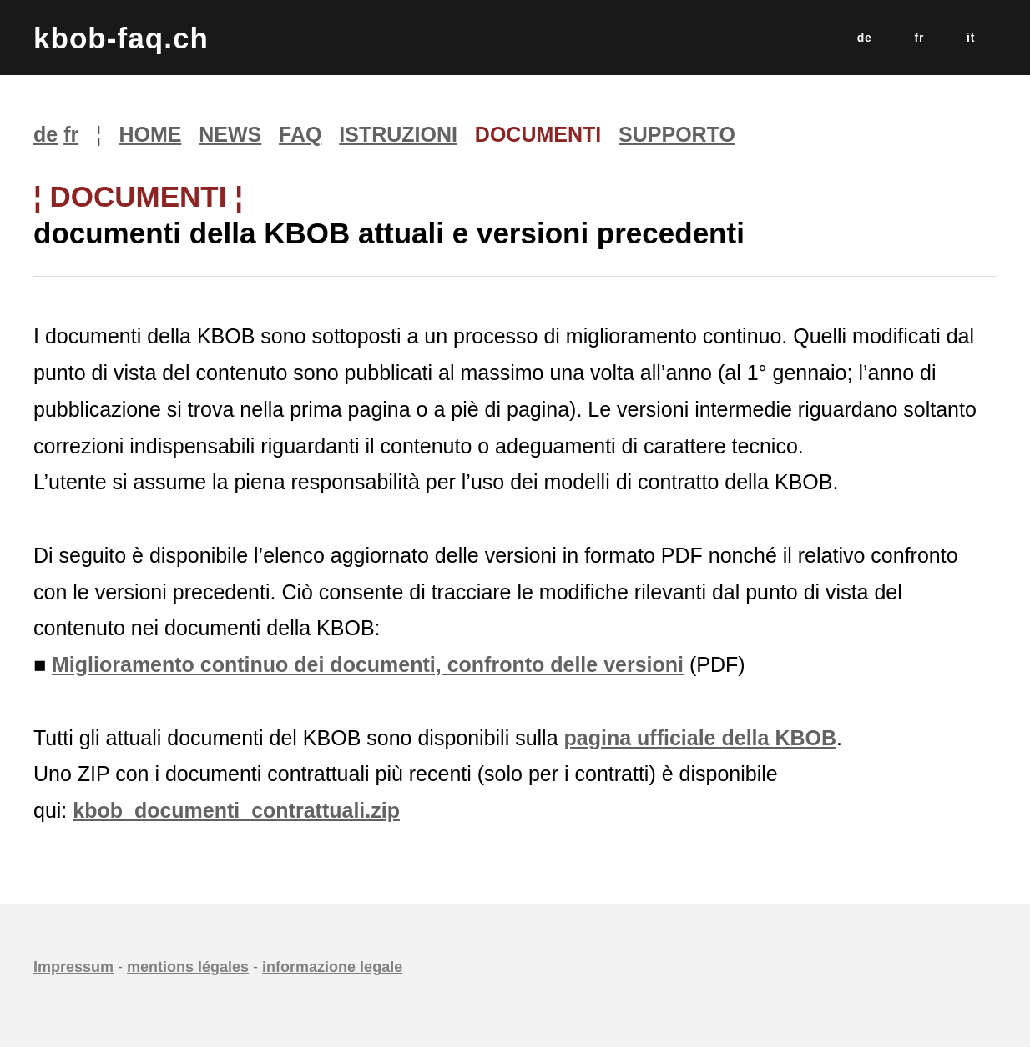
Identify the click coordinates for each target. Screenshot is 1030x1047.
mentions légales (188, 967)
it (971, 37)
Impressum (73, 967)
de (864, 37)
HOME (150, 134)
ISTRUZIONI (398, 134)
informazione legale (332, 967)
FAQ (300, 134)
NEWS (230, 134)
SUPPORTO (677, 134)
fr (920, 37)
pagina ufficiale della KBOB (700, 737)
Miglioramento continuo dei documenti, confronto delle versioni (368, 664)
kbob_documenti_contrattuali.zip (236, 810)
